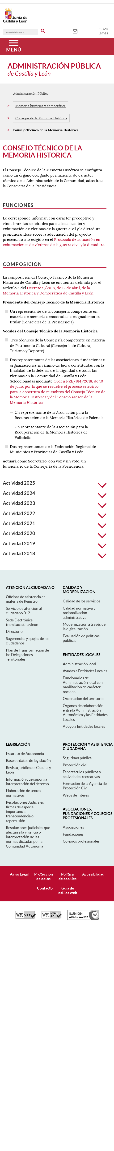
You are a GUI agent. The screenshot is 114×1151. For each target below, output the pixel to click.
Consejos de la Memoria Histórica (41, 118)
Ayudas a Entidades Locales (85, 671)
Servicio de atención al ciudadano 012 (24, 610)
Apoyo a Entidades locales (84, 726)
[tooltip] (75, 31)
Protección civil (75, 765)
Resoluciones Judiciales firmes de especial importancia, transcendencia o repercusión (25, 811)
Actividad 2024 (54, 493)
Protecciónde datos (43, 876)
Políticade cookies (67, 876)
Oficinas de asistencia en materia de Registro (26, 599)
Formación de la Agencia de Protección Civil (85, 785)
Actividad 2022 (54, 513)
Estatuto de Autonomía (25, 753)
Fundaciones (73, 834)
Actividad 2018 (54, 553)
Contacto (45, 888)
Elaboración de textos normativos (23, 792)
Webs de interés (76, 795)
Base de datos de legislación (28, 760)
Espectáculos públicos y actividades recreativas (82, 774)
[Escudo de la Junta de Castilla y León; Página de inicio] (15, 22)
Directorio (14, 631)
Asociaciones (73, 827)
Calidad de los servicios (81, 601)
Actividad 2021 (54, 523)
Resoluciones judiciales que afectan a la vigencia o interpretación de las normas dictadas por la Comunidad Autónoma (28, 836)
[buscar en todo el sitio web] (43, 30)
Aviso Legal (19, 874)
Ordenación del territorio (83, 698)
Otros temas (103, 31)
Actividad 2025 (54, 483)
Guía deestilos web (67, 890)
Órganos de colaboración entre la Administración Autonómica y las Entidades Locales (85, 713)
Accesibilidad (93, 874)
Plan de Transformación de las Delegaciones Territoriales (27, 655)
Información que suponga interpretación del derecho (27, 781)
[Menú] (13, 46)
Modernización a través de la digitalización (84, 626)
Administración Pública (30, 93)
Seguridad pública (77, 758)
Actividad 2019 (54, 543)
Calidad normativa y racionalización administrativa (79, 613)
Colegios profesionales (81, 841)
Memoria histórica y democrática (40, 106)
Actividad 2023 (54, 503)
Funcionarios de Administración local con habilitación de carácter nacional (83, 685)
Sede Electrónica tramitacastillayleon (22, 622)
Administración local (79, 664)
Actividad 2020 (54, 533)
